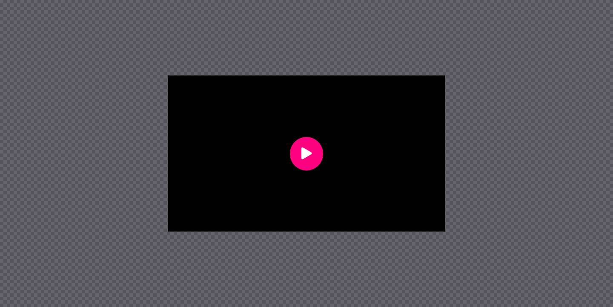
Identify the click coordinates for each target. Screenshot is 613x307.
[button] (306, 154)
